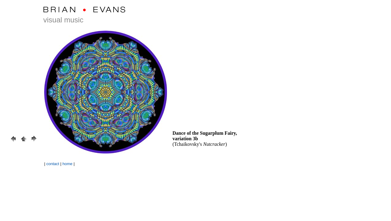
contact (52, 163)
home (68, 163)
